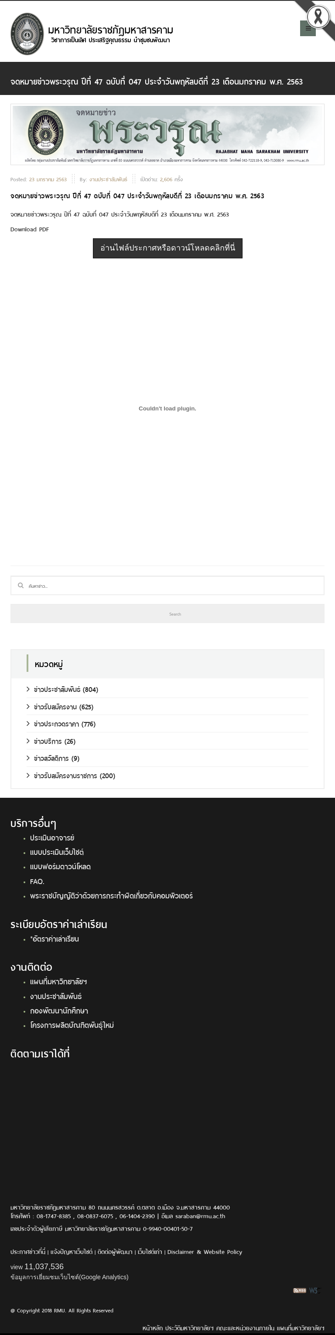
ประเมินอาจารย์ (52, 837)
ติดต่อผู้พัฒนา (115, 1251)
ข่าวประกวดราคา (53, 723)
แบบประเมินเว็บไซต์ (57, 851)
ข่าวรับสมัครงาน (52, 706)
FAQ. (37, 880)
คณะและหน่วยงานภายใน (245, 1327)
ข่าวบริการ (44, 740)
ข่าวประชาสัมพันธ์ (53, 689)
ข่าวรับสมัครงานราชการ (62, 775)
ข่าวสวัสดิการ (48, 757)
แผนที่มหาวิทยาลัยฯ (58, 980)
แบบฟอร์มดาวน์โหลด (60, 865)
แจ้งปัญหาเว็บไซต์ (71, 1251)
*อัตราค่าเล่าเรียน (54, 938)
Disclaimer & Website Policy (205, 1251)
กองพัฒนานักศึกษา (59, 1009)
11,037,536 (44, 1266)
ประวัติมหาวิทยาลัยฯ (189, 1327)
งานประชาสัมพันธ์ (56, 995)
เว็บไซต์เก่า (150, 1251)
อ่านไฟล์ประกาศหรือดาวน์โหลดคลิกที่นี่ (167, 248)
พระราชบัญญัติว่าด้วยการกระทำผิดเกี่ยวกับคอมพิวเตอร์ (111, 894)
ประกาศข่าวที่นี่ (27, 1251)
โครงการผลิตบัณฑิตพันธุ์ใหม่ (72, 1024)
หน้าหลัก (153, 1327)
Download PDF (29, 228)
